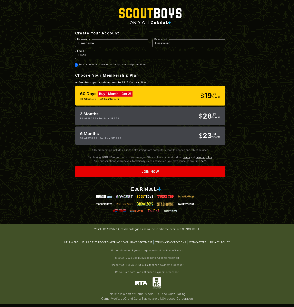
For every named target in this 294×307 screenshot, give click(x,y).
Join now (150, 171)
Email (80, 51)
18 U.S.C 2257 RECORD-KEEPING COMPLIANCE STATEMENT (117, 242)
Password (160, 39)
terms (186, 157)
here (203, 161)
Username (83, 39)
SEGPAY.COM (133, 264)
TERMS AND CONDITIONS (170, 242)
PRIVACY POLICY (220, 242)
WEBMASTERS (197, 242)
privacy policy (204, 157)
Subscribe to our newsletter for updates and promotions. (113, 64)
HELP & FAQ (71, 242)
